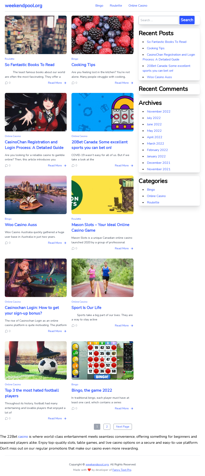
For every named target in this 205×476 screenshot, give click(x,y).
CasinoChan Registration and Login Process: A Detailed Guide (34, 144)
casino (23, 436)
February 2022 (157, 150)
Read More (57, 83)
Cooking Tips (83, 64)
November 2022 (159, 111)
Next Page (122, 427)
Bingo (99, 5)
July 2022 (154, 118)
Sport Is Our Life (86, 307)
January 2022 (156, 156)
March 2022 (155, 143)
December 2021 (158, 163)
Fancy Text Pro (122, 470)
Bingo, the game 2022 (91, 390)
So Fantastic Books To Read (29, 64)
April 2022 (154, 137)
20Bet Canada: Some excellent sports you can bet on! (99, 144)
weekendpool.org (23, 5)
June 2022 (154, 124)
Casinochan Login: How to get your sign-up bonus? (32, 310)
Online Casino (138, 5)
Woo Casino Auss (21, 224)
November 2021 (159, 169)
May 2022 (154, 131)
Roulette (116, 5)
